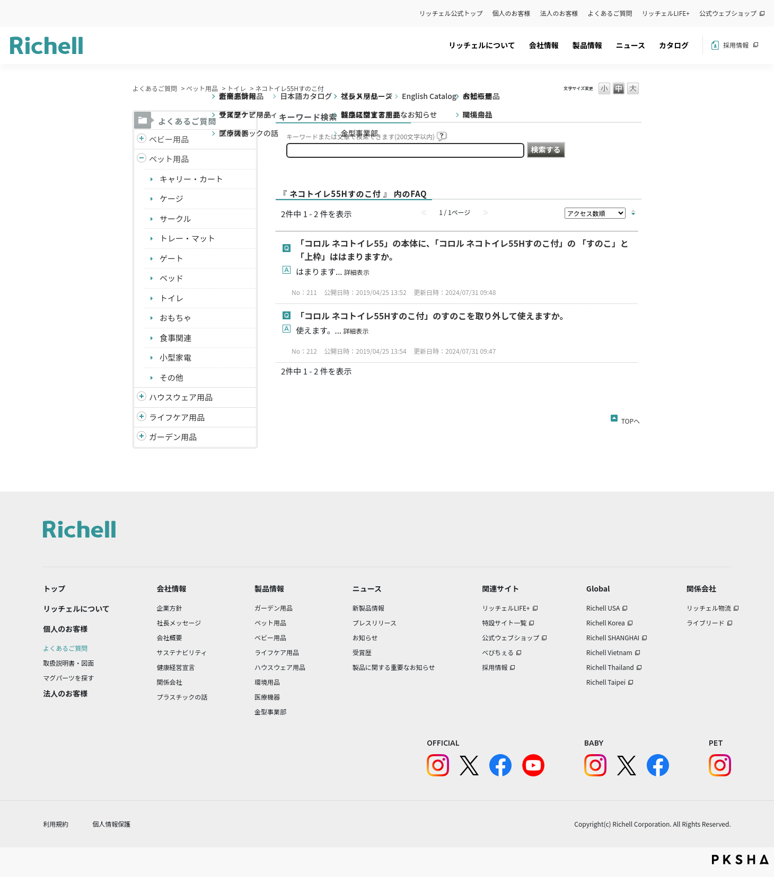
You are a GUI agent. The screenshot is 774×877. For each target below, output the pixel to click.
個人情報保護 (111, 823)
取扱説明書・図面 (68, 662)
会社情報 (544, 45)
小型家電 (175, 357)
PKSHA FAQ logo (740, 859)
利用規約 (55, 823)
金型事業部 (270, 711)
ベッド (171, 277)
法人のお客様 (559, 12)
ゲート (171, 258)
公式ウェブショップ (728, 12)
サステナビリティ (182, 652)
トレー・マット (187, 238)
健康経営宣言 (176, 667)
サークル (175, 218)
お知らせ (365, 637)
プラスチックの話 (182, 696)
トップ (54, 588)
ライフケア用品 (177, 417)
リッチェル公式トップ (451, 12)
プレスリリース (375, 622)
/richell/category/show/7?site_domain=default (141, 397)
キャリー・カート (191, 178)
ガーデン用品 (173, 436)
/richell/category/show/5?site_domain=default (141, 139)
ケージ (171, 198)
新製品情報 (368, 607)
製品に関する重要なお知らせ (394, 667)
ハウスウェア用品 (181, 396)
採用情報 (736, 44)
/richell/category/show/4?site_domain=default (141, 159)
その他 (171, 377)
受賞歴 (362, 652)
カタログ (674, 45)
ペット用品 (202, 88)
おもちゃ (175, 317)
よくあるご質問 (610, 12)
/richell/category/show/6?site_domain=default (141, 417)
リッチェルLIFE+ (666, 12)
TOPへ (630, 419)
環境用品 (267, 681)
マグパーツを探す (68, 677)
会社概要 (169, 637)
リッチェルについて (481, 45)
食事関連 (175, 337)
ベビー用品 (169, 139)
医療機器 (267, 696)
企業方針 (169, 607)
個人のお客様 (511, 12)
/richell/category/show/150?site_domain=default (141, 437)
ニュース (630, 45)
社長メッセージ (179, 622)
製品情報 (587, 45)
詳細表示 (357, 271)
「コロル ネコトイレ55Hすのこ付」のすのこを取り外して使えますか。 (432, 315)
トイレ (236, 88)
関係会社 (169, 681)
